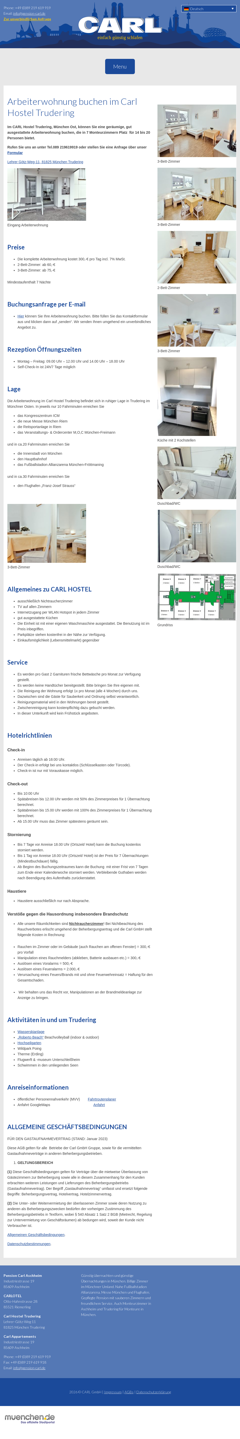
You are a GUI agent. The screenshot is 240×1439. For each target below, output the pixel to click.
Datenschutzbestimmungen (29, 1244)
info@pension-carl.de (29, 13)
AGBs (129, 1392)
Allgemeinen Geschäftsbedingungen (36, 1235)
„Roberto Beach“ (31, 1037)
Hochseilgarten (29, 1043)
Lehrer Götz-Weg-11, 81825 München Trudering (45, 162)
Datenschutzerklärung (153, 1392)
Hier (21, 316)
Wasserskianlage (31, 1032)
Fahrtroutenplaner (102, 1099)
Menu (120, 66)
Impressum (113, 1392)
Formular (15, 153)
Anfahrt (99, 1105)
